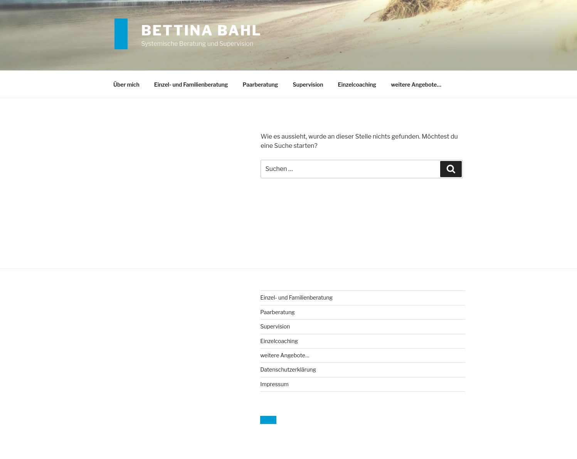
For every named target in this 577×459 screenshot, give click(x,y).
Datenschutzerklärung (288, 369)
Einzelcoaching (357, 84)
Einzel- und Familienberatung (191, 84)
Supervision (308, 84)
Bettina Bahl (201, 30)
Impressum (274, 384)
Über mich (126, 84)
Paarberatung (260, 84)
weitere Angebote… (416, 84)
